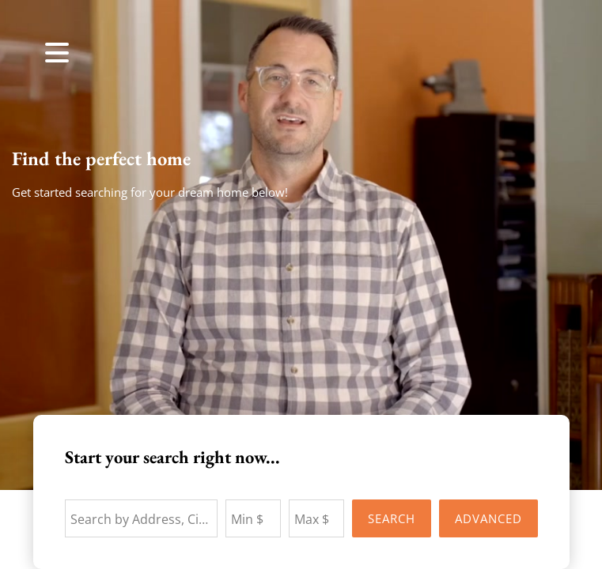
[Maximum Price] (316, 518)
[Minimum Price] (253, 518)
